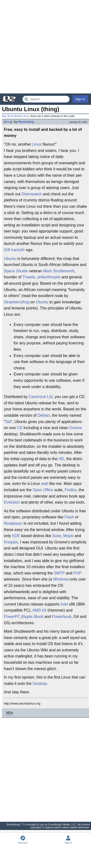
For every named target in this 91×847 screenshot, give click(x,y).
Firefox (71, 490)
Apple (28, 616)
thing (8, 122)
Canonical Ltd (40, 397)
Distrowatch (32, 194)
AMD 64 (39, 610)
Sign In (80, 99)
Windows (61, 579)
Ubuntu (10, 259)
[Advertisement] (45, 46)
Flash (69, 517)
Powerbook (61, 616)
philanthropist (48, 277)
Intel (64, 604)
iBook (38, 616)
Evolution (12, 502)
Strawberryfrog (16, 302)
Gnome (75, 428)
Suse (56, 536)
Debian (44, 415)
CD (19, 428)
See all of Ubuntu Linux (15, 116)
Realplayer (13, 523)
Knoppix (11, 542)
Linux (36, 144)
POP (77, 573)
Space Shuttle (16, 271)
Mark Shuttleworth (58, 271)
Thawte (28, 277)
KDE (16, 536)
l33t (7, 250)
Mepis (68, 536)
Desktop (40, 683)
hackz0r (18, 250)
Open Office (43, 490)
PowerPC (12, 616)
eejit (44, 484)
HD (61, 459)
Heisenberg (26, 122)
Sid (8, 422)
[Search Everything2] (46, 99)
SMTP (59, 573)
